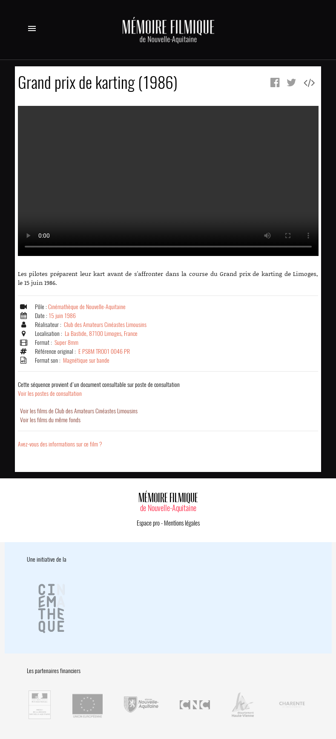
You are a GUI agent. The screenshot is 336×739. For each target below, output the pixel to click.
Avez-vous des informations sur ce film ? (60, 444)
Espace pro (148, 523)
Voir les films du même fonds (50, 420)
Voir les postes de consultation (99, 389)
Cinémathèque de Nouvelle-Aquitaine (87, 307)
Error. (168, 181)
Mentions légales (182, 523)
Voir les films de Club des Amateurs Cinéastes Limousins (79, 411)
